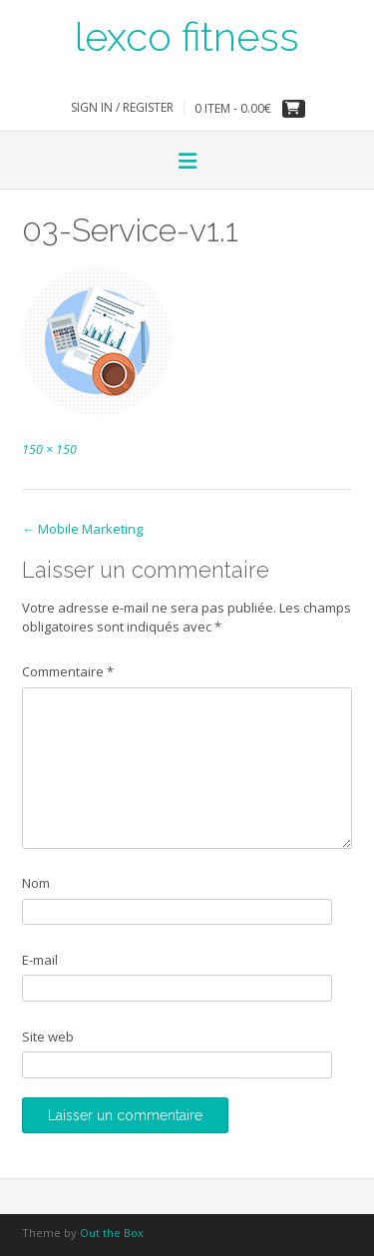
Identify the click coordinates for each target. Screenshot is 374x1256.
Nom (36, 883)
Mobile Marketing (82, 529)
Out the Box (112, 1232)
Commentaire (68, 671)
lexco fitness (187, 35)
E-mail (40, 960)
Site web (48, 1037)
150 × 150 (49, 449)
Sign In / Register (122, 107)
